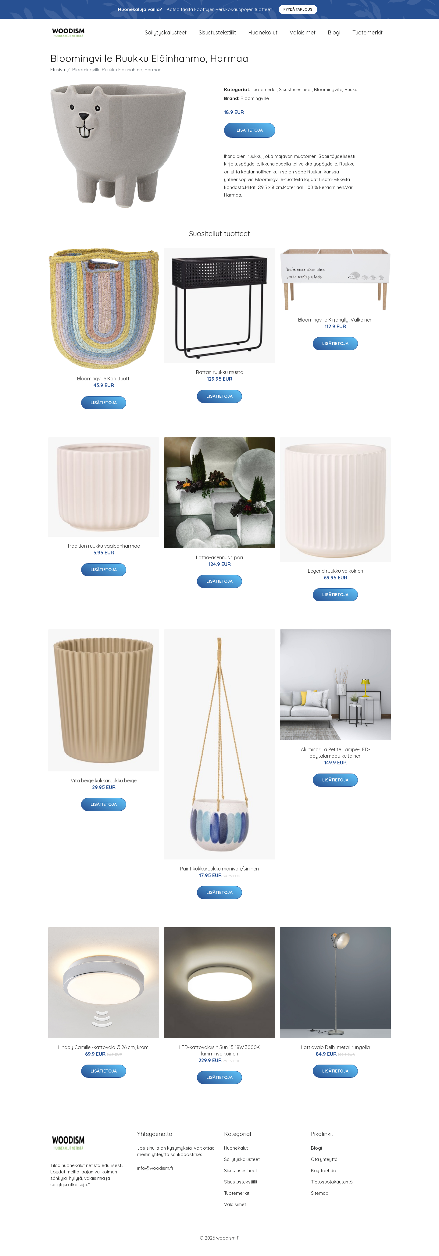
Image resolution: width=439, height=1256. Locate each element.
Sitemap (319, 1201)
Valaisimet (303, 36)
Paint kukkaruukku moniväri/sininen (219, 876)
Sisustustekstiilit (217, 36)
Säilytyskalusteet (166, 36)
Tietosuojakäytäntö (332, 1189)
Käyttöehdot (324, 1178)
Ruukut (351, 97)
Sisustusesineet (295, 97)
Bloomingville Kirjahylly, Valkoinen (335, 328)
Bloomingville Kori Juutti (103, 386)
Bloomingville (328, 97)
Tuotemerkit (367, 36)
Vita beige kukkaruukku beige (104, 788)
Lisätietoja (250, 138)
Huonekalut (262, 36)
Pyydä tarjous (298, 9)
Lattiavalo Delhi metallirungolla (335, 1055)
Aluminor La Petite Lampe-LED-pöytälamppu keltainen (335, 760)
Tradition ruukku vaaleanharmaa (103, 554)
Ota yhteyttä (324, 1167)
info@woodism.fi (155, 1176)
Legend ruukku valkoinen (335, 579)
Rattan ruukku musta (219, 380)
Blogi (334, 36)
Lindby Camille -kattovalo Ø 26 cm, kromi (103, 1055)
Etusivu (57, 77)
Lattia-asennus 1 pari (219, 565)
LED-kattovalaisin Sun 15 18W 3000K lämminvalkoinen (219, 1058)
